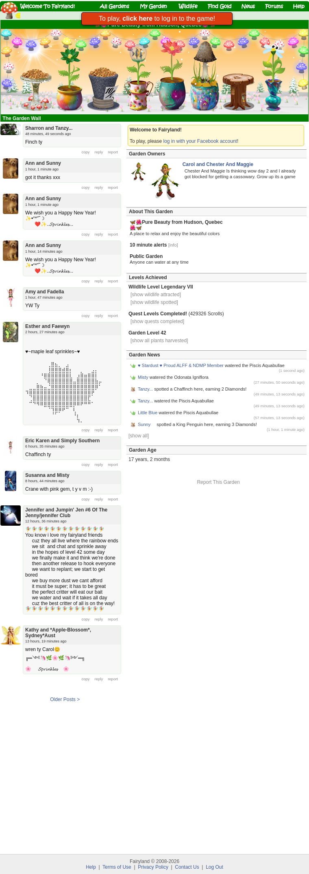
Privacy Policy (153, 867)
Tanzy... (146, 389)
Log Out (214, 867)
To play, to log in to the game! (157, 18)
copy (86, 152)
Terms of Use (116, 867)
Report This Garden (218, 482)
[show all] (138, 436)
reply (99, 152)
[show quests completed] (157, 321)
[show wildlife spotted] (154, 302)
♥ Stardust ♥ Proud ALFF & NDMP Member (181, 365)
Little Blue (147, 412)
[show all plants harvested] (159, 340)
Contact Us (187, 867)
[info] (173, 245)
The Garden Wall (22, 118)
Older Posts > (65, 699)
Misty (143, 377)
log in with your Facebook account (200, 141)
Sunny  (146, 424)
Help (91, 867)
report (113, 152)
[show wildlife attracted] (156, 294)
